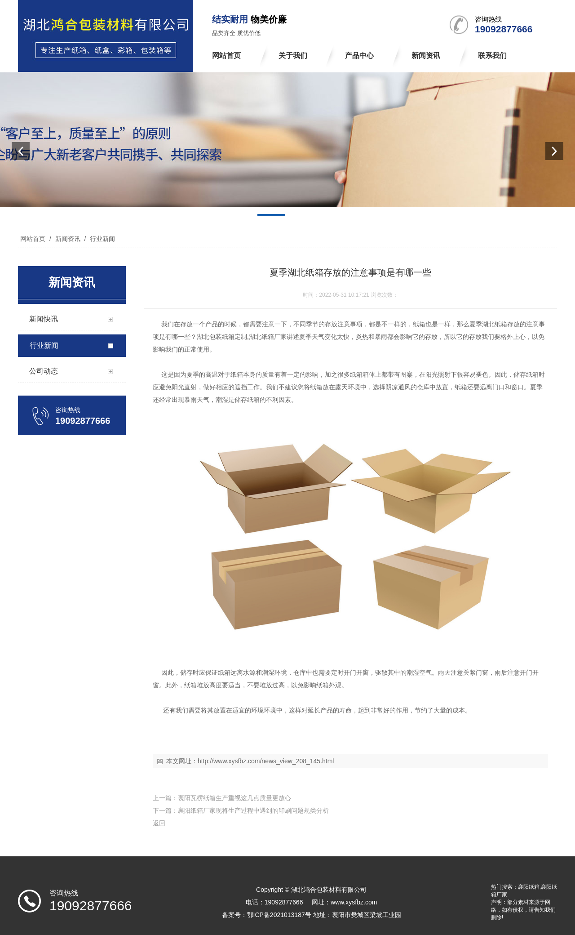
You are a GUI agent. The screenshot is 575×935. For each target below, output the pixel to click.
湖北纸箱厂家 (268, 336)
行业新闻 (101, 238)
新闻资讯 (67, 238)
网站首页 (32, 238)
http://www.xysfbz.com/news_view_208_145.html (266, 761)
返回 (159, 823)
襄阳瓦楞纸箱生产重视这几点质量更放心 (234, 797)
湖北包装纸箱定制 (222, 336)
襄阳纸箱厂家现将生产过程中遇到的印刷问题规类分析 (253, 810)
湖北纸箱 (494, 324)
